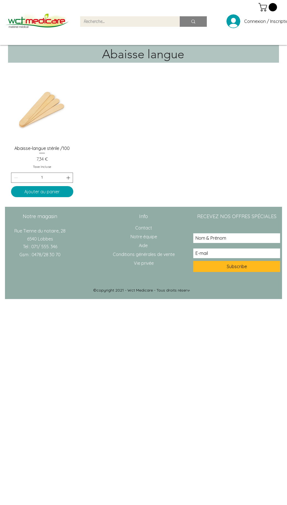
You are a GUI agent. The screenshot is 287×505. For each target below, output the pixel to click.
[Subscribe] (236, 266)
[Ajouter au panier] (42, 191)
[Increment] (68, 178)
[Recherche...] (126, 21)
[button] (269, 7)
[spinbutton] (42, 178)
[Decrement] (15, 178)
